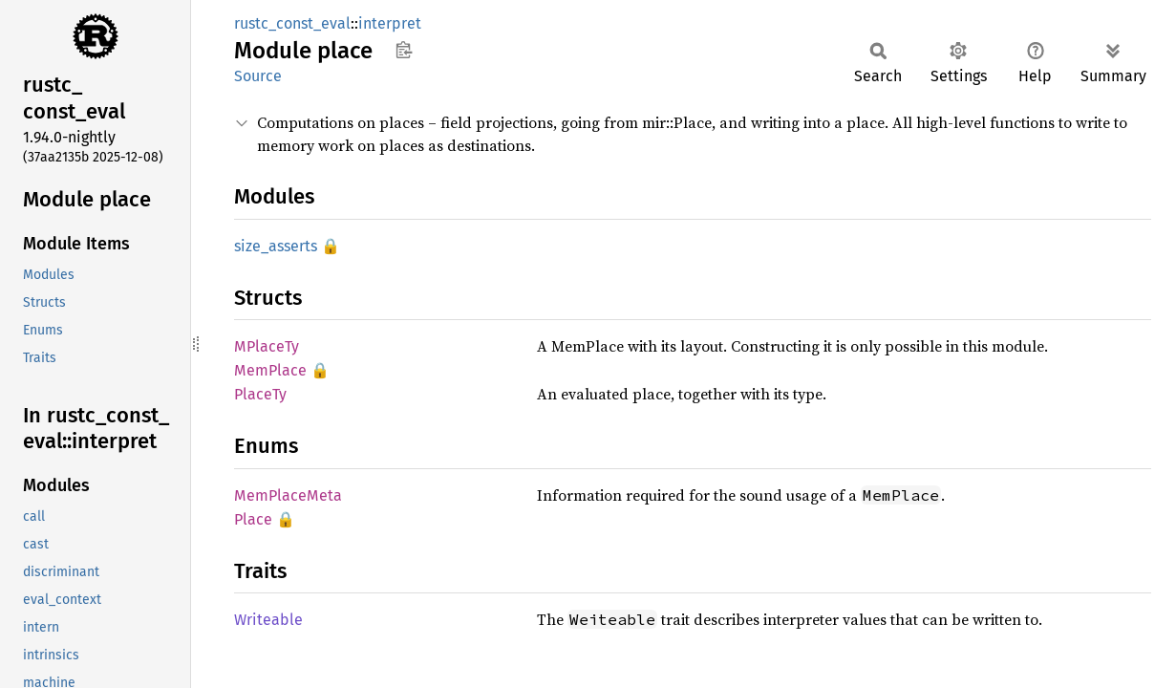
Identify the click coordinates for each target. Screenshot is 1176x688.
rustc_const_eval (292, 23)
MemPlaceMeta (288, 495)
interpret (389, 23)
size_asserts (275, 246)
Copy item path (403, 49)
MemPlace (270, 370)
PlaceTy (260, 394)
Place (253, 519)
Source (258, 76)
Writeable (268, 620)
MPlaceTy (266, 346)
